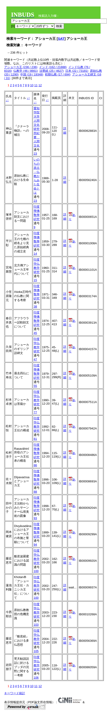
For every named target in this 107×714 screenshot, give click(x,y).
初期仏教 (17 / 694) (57, 74)
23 (35, 153)
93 (35, 518)
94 (35, 544)
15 (35, 280)
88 (35, 491)
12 (40, 85)
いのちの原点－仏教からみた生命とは (37, 176)
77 (35, 412)
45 (35, 333)
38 (35, 306)
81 (35, 438)
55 (35, 386)
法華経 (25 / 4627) (51, 70)
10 (31, 85)
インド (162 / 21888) (53, 67)
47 (35, 359)
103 (36, 624)
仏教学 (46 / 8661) (25, 70)
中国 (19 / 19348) (31, 74)
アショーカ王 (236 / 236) (21, 67)
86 (35, 465)
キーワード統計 (14, 693)
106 (36, 677)
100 (36, 571)
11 (36, 85)
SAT (61, 38)
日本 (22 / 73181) (76, 70)
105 (36, 651)
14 (35, 253)
